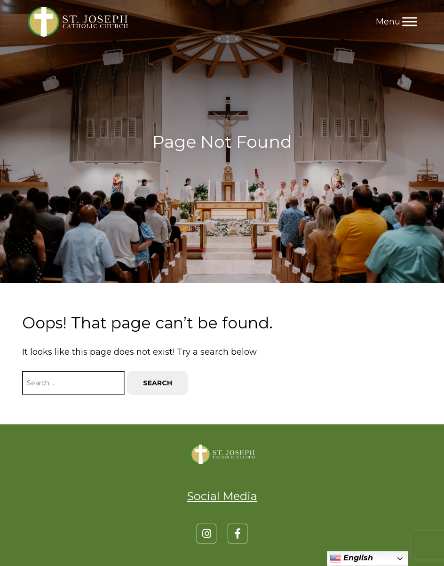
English (351, 558)
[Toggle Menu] (409, 21)
